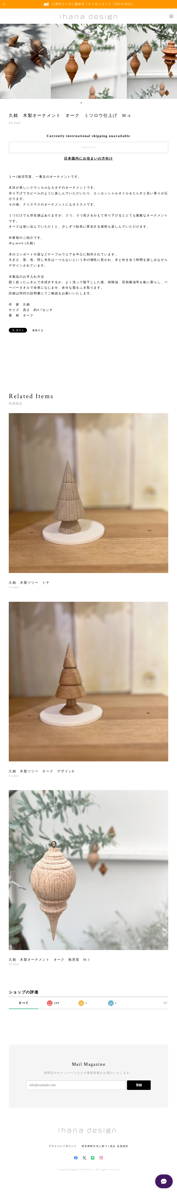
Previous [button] (7, 60)
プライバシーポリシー (63, 1146)
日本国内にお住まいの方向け (88, 158)
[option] (89, 61)
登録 (139, 1085)
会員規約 (122, 1146)
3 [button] (87, 102)
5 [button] (93, 102)
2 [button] (84, 102)
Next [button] (170, 60)
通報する (38, 330)
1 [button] (81, 102)
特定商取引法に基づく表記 (99, 1146)
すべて (24, 1003)
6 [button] (96, 102)
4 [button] (90, 102)
